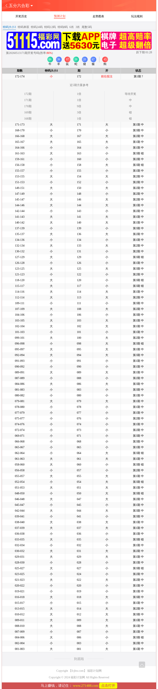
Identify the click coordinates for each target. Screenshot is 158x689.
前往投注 (107, 76)
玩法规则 (137, 16)
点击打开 (108, 686)
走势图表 (98, 16)
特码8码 (63, 27)
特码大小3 (9, 27)
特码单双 (23, 27)
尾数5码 (87, 27)
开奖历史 (21, 16)
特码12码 (50, 27)
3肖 (78, 27)
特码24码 (36, 27)
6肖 (72, 27)
